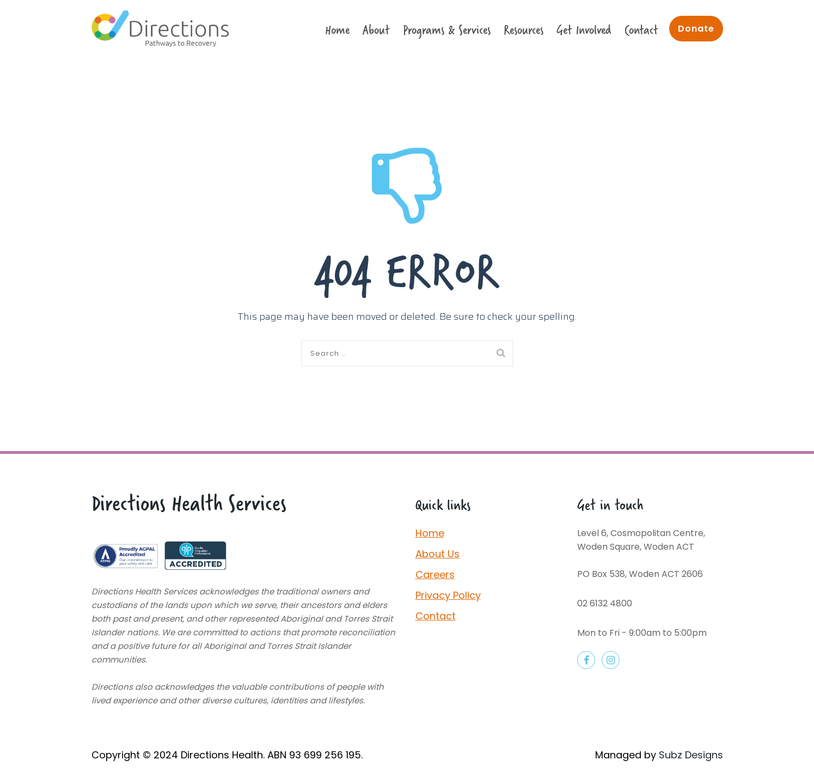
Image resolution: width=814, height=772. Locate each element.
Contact (641, 30)
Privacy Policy (448, 595)
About (376, 30)
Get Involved (583, 30)
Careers (435, 574)
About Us (437, 554)
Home (337, 30)
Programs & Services (447, 30)
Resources (523, 30)
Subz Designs (691, 755)
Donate (696, 28)
